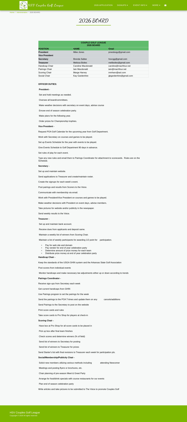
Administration (22, 12)
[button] (123, 5)
